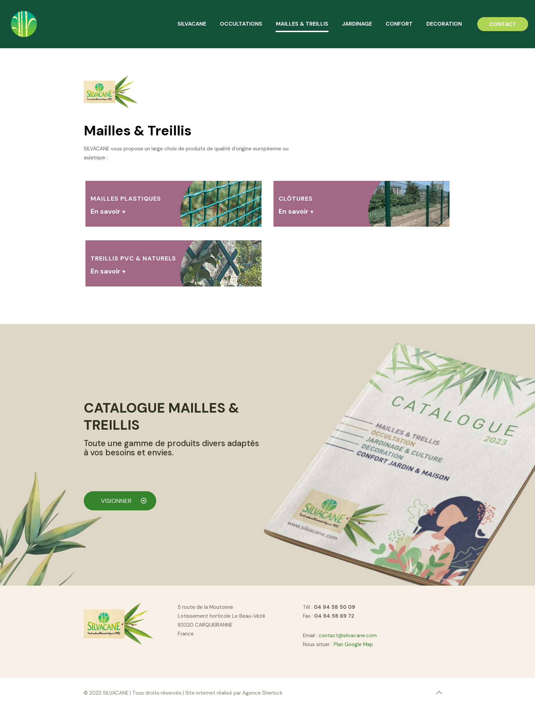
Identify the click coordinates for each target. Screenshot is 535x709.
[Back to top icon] (439, 692)
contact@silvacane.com (348, 635)
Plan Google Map (353, 644)
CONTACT (502, 24)
